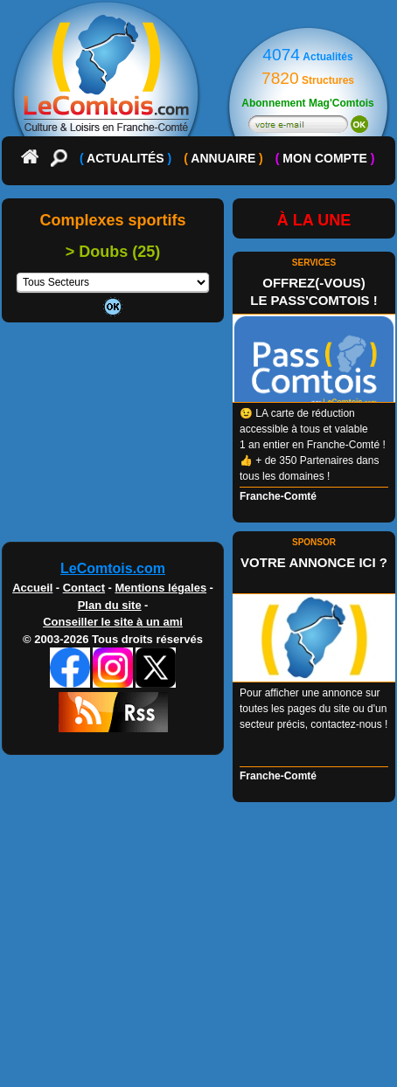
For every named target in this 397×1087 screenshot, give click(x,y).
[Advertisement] (198, 438)
